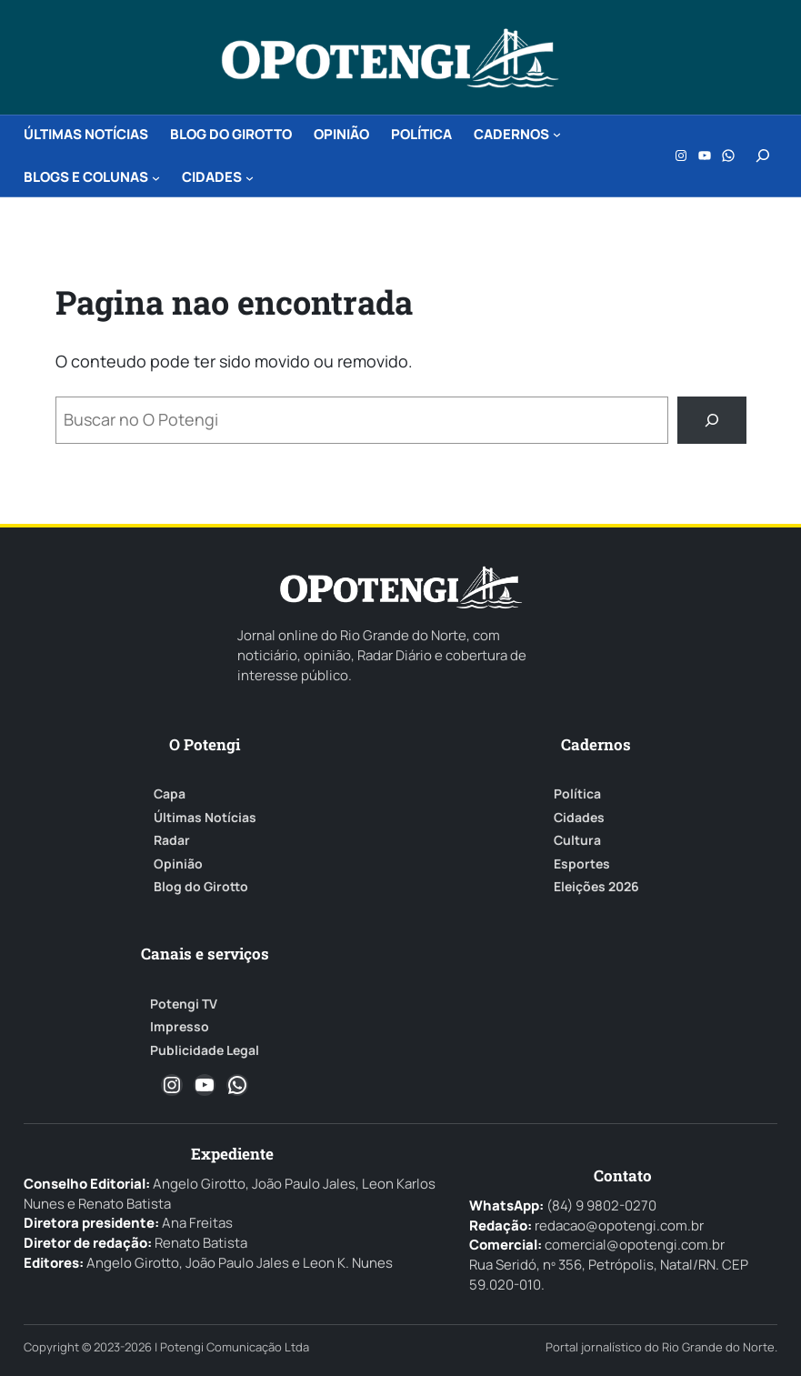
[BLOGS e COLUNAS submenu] (156, 177)
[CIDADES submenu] (249, 177)
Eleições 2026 (596, 887)
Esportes (582, 864)
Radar (172, 840)
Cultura (577, 840)
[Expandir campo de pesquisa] (762, 155)
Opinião (178, 864)
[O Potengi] (390, 58)
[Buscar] (711, 420)
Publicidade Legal (204, 1050)
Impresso (179, 1027)
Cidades (579, 817)
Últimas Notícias (205, 817)
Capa (169, 794)
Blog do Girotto (201, 887)
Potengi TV (183, 1004)
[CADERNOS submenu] (557, 134)
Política (577, 794)
